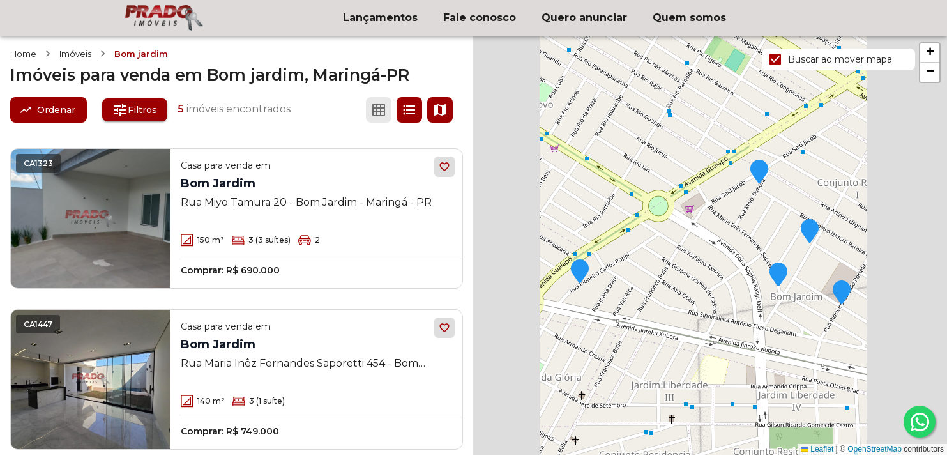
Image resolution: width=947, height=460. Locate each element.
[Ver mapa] (440, 110)
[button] (580, 272)
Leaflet (817, 449)
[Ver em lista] (409, 110)
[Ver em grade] (378, 110)
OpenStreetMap (874, 449)
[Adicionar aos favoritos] (444, 167)
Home (23, 54)
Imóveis (75, 54)
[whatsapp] (920, 422)
